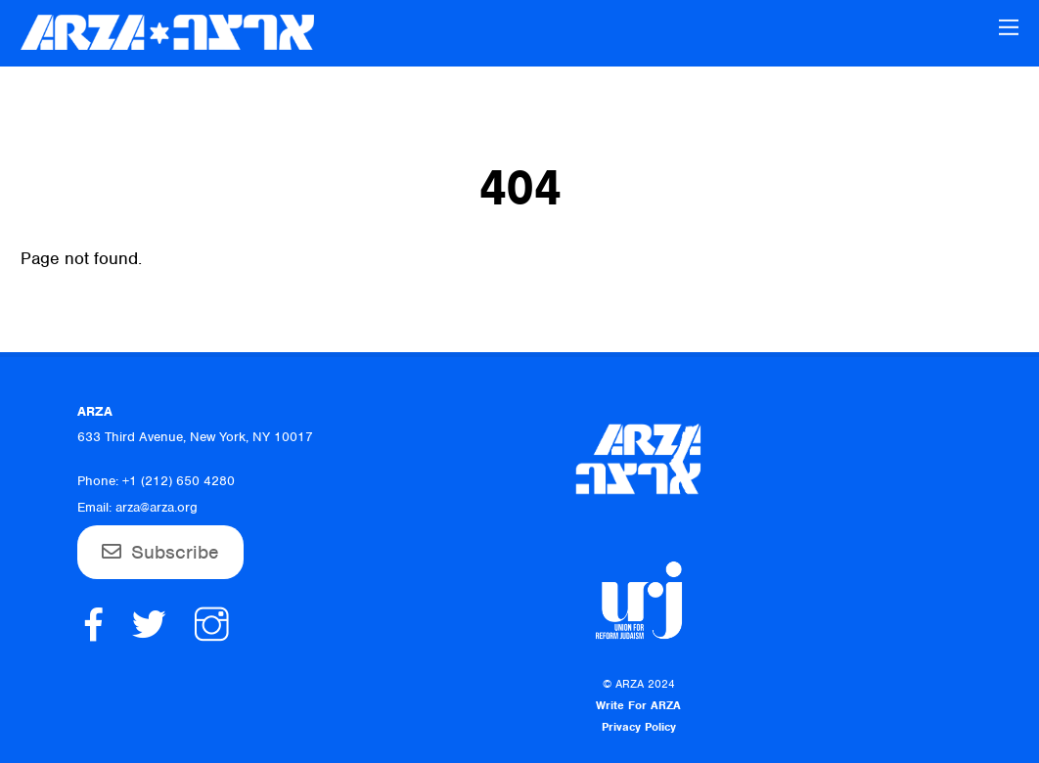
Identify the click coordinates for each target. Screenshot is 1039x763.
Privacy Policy (639, 727)
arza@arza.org (156, 507)
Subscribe (175, 552)
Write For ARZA (638, 705)
